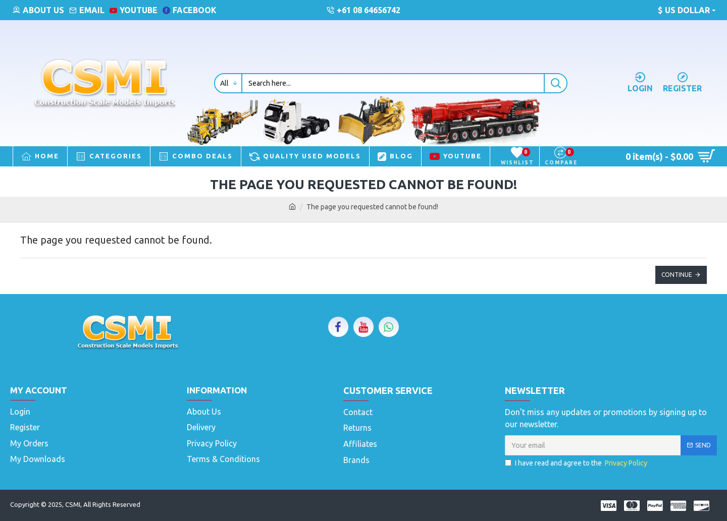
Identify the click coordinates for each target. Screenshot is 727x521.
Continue (676, 274)
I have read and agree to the (577, 463)
